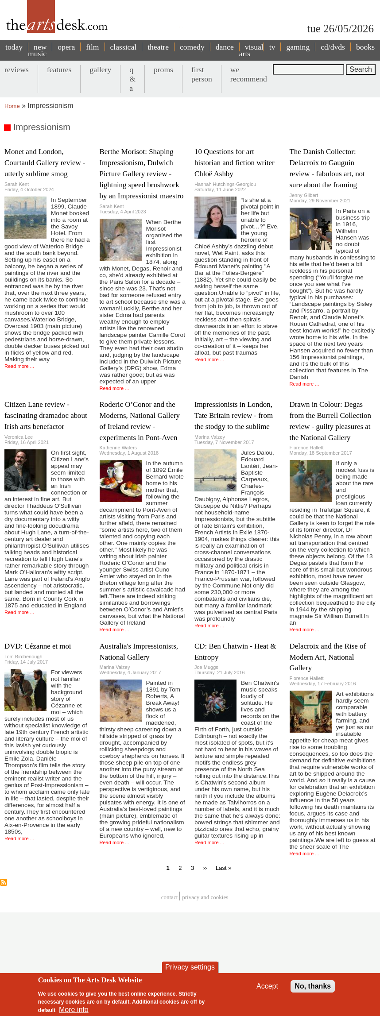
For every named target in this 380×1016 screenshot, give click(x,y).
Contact (169, 897)
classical (123, 46)
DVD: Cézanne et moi (37, 646)
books (365, 46)
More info (74, 1011)
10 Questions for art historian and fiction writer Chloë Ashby (234, 162)
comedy (192, 46)
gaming (298, 46)
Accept (267, 988)
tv (272, 46)
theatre (158, 46)
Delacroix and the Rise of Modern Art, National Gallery (328, 657)
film (92, 46)
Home (12, 106)
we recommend (248, 74)
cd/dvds (333, 46)
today (14, 46)
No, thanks (313, 988)
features (59, 69)
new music (37, 50)
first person (201, 74)
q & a (132, 79)
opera (66, 46)
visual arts (251, 50)
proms (163, 69)
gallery (100, 69)
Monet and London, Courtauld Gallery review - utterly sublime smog (44, 162)
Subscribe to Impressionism (3, 882)
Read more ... (19, 366)
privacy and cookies (205, 897)
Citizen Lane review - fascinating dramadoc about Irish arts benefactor (45, 415)
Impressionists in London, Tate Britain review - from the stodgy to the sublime (233, 415)
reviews (16, 69)
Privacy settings (190, 969)
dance (225, 46)
